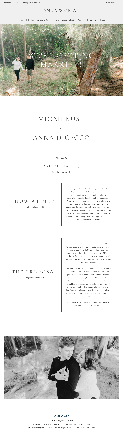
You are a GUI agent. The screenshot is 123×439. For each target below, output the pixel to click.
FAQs (102, 20)
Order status (58, 424)
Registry (55, 20)
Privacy (87, 428)
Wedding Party (68, 20)
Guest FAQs (47, 424)
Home (20, 20)
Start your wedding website (37, 428)
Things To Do (91, 20)
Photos (80, 20)
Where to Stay (43, 20)
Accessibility (80, 428)
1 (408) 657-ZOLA (84, 424)
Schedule (30, 20)
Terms (93, 428)
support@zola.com (70, 424)
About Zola (36, 424)
